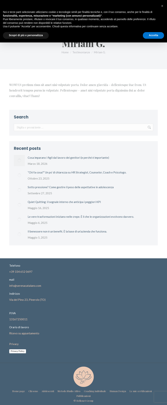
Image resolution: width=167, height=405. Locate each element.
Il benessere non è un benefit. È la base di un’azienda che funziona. (67, 231)
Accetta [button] (153, 35)
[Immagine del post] (19, 160)
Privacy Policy (18, 351)
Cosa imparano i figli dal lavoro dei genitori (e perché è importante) (68, 157)
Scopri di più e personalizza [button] (26, 35)
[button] (162, 6)
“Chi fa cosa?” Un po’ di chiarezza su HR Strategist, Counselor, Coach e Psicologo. (77, 172)
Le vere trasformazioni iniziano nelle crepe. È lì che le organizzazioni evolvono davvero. (81, 216)
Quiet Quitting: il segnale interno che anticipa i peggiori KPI (64, 202)
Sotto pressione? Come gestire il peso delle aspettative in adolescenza (71, 187)
